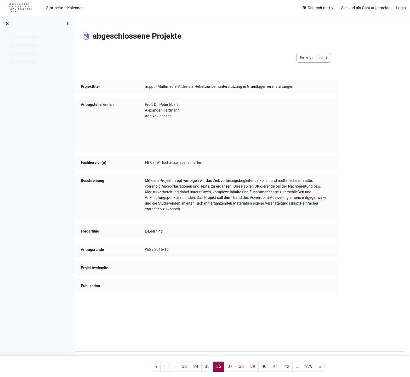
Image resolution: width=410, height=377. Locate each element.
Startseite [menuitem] (54, 7)
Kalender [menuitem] (75, 7)
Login (401, 7)
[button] (317, 8)
